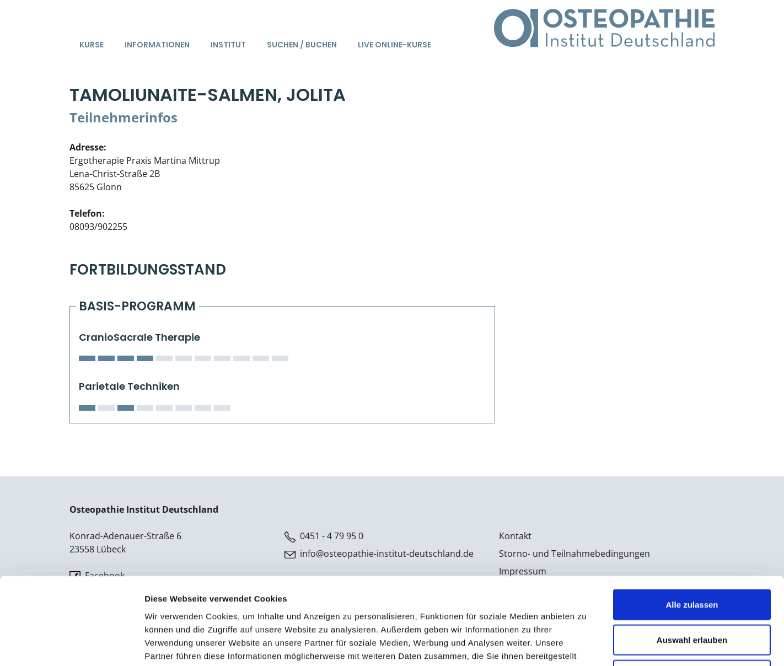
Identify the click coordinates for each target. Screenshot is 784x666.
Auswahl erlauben (692, 558)
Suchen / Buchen (302, 44)
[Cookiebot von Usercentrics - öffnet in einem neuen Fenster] (71, 644)
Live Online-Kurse (394, 44)
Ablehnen (692, 593)
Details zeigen (586, 644)
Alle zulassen (691, 523)
